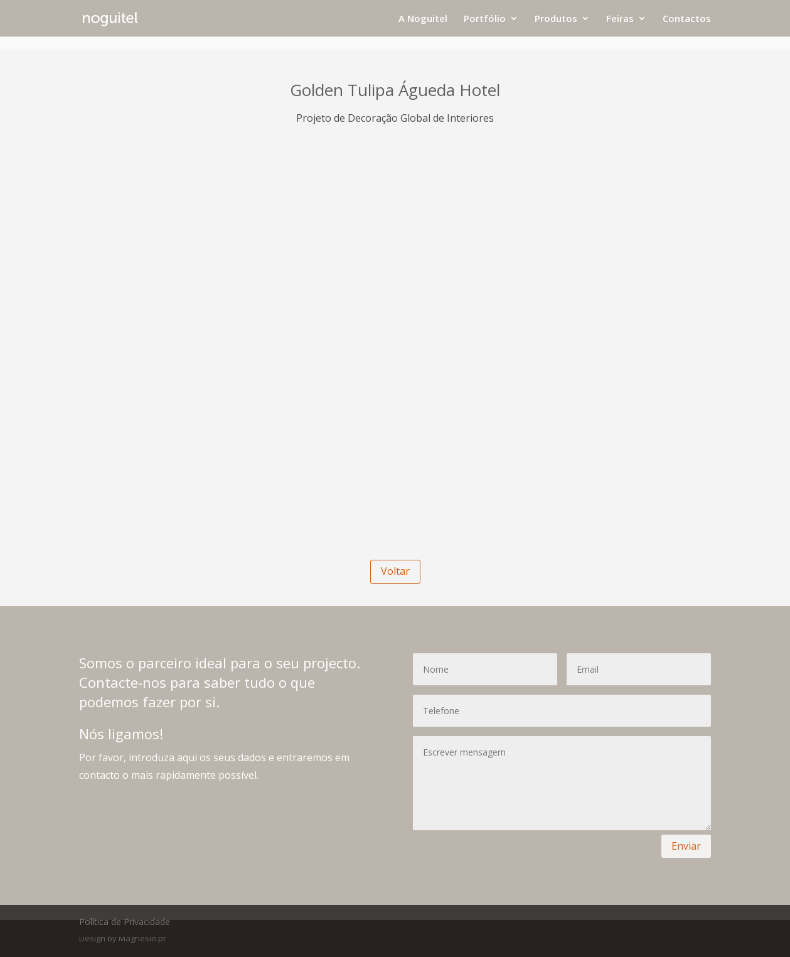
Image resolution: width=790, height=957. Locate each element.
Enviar (686, 846)
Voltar (395, 571)
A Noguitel (422, 19)
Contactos (687, 19)
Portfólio (485, 19)
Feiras (620, 19)
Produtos (556, 19)
